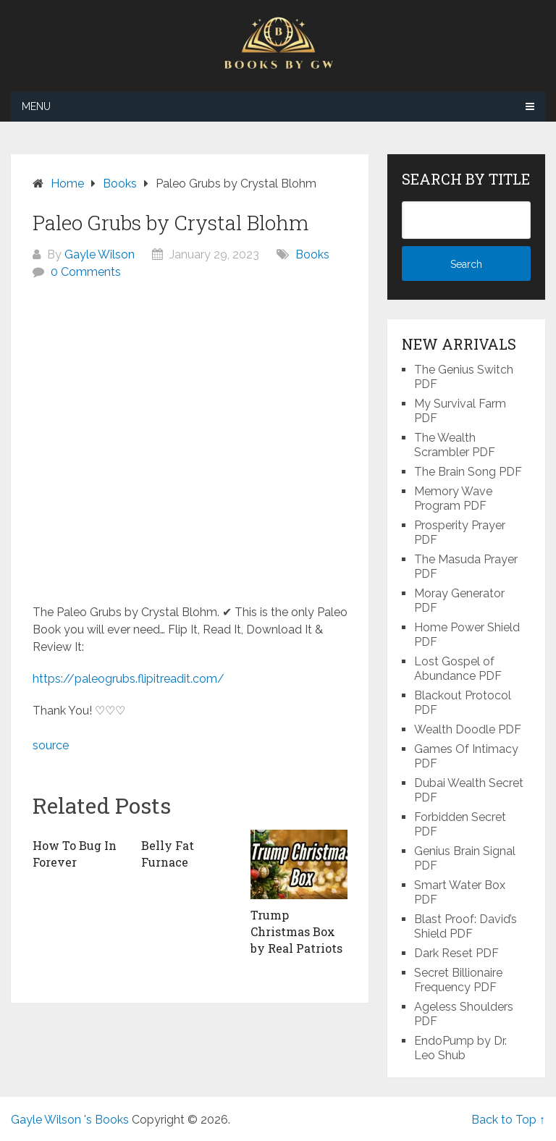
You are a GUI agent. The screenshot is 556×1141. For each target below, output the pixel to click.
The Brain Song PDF (468, 472)
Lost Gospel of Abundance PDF (458, 668)
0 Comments (86, 272)
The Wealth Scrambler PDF (454, 445)
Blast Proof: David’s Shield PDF (465, 926)
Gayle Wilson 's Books (70, 1120)
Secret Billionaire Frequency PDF (458, 980)
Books (312, 254)
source (51, 745)
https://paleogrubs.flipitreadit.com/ (128, 679)
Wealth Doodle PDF (467, 729)
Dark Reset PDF (456, 953)
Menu (36, 106)
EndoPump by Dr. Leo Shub (460, 1048)
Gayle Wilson (99, 254)
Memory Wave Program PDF (453, 498)
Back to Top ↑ (508, 1120)
